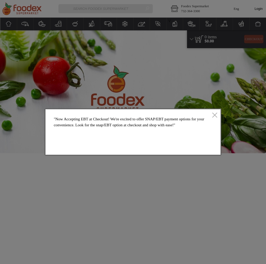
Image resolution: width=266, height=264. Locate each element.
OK (199, 147)
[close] (214, 115)
